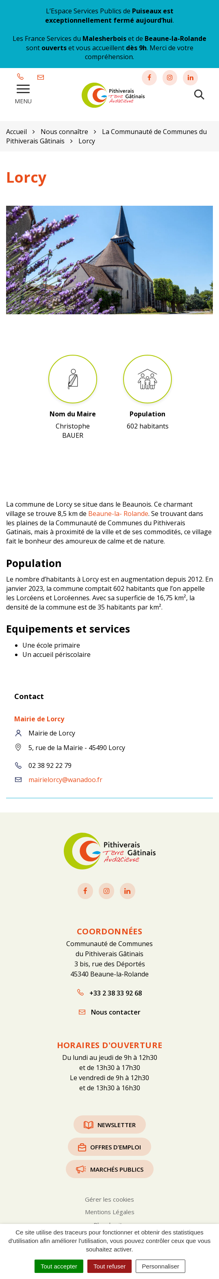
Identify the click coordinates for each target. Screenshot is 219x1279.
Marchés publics (109, 1167)
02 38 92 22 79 (50, 764)
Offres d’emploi (109, 1145)
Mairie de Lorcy (39, 717)
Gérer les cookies (109, 1198)
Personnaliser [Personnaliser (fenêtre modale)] (160, 1266)
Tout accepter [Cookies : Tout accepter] (59, 1266)
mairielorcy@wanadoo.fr (65, 778)
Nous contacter (110, 1010)
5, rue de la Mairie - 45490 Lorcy (76, 746)
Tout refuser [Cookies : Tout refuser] (109, 1266)
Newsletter (110, 1123)
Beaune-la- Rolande (118, 512)
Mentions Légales (109, 1211)
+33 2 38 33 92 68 (109, 991)
